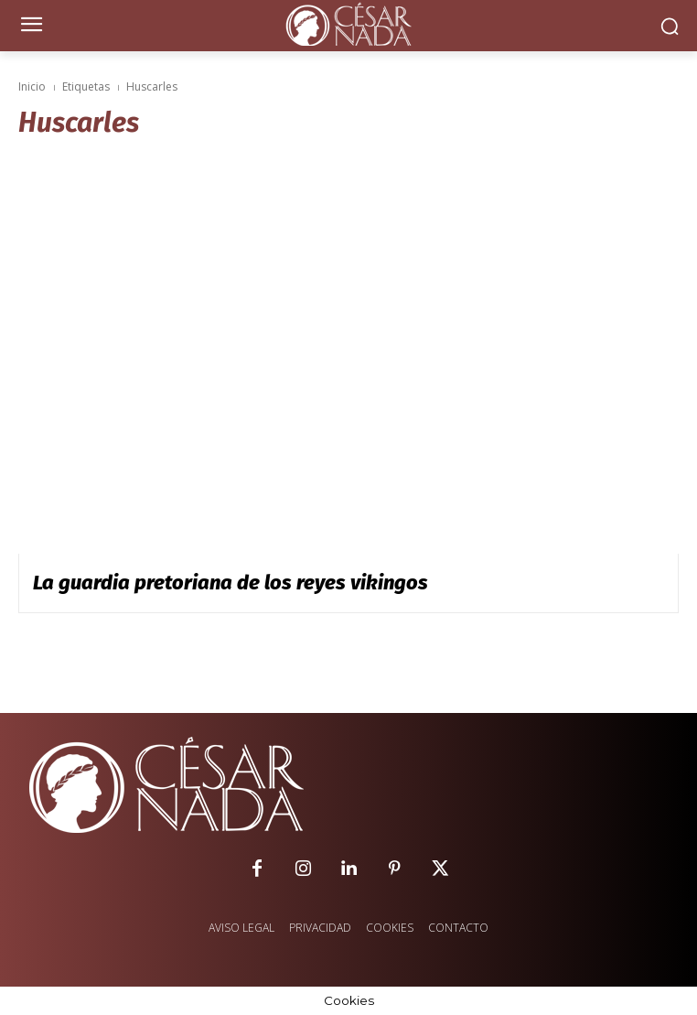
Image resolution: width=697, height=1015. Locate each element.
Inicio (32, 86)
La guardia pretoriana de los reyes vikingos (230, 582)
